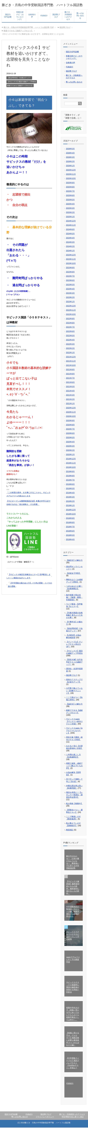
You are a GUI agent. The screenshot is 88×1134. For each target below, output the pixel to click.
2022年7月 (70, 334)
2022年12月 (71, 312)
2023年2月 (70, 304)
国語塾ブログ (56, 22)
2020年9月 (70, 427)
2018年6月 (70, 537)
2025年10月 (71, 185)
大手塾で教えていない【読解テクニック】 (74, 697)
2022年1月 (70, 359)
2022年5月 (70, 342)
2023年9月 (70, 274)
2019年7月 (70, 486)
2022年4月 (70, 346)
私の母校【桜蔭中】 (74, 810)
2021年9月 (70, 376)
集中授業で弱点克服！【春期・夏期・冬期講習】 (74, 603)
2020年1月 (70, 461)
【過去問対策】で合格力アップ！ (19, 84)
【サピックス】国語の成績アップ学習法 (21, 88)
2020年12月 (71, 414)
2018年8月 (70, 529)
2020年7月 (70, 435)
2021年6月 (70, 389)
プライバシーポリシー (45, 1123)
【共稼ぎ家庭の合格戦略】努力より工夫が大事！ (74, 621)
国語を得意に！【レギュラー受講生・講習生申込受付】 (74, 801)
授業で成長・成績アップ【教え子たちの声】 (74, 772)
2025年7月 (70, 198)
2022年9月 (70, 325)
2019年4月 (70, 499)
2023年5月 (70, 291)
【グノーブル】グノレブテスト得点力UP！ (74, 650)
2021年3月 (70, 401)
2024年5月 (70, 240)
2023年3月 (70, 300)
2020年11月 (71, 418)
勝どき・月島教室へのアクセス (68, 22)
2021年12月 (71, 363)
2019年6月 (70, 491)
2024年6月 (70, 236)
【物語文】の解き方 (74, 567)
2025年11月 (71, 181)
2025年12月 (71, 176)
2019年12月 (71, 465)
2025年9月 (70, 189)
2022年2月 (70, 355)
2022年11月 (71, 317)
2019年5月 (70, 495)
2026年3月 (70, 164)
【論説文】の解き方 (74, 710)
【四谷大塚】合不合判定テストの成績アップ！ (74, 668)
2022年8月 (70, 329)
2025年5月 (70, 206)
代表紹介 (44, 22)
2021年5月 (70, 393)
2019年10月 (71, 474)
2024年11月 (71, 232)
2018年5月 (70, 542)
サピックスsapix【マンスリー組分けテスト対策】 (74, 728)
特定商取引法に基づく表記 (73, 1123)
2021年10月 (71, 372)
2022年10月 (71, 321)
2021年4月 (70, 397)
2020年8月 (70, 431)
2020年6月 (70, 440)
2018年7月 (70, 533)
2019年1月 (70, 512)
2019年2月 (70, 508)
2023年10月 (71, 270)
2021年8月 (70, 380)
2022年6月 (70, 338)
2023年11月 (71, 266)
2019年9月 (70, 478)
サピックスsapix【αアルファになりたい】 (74, 737)
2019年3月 (70, 503)
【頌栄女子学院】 (73, 580)
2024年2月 (70, 253)
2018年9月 (70, 525)
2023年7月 (70, 283)
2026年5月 (70, 155)
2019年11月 (71, 469)
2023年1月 (70, 308)
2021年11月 (71, 368)
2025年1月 (70, 223)
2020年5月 (70, 444)
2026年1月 (70, 172)
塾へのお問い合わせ (80, 22)
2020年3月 (70, 452)
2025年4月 (70, 210)
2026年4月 (70, 159)
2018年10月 (71, 520)
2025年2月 (70, 219)
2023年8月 (70, 278)
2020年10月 (71, 423)
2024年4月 (70, 244)
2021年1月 (70, 410)
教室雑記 (69, 836)
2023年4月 (70, 295)
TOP (29, 34)
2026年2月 (70, 168)
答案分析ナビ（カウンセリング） (20, 22)
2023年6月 (70, 287)
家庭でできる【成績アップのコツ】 (20, 92)
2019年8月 (70, 482)
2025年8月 (70, 193)
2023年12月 (71, 261)
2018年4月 (70, 546)
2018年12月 (71, 516)
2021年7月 (70, 385)
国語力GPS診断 (8, 22)
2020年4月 (70, 448)
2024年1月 (70, 257)
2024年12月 (71, 227)
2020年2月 (70, 457)
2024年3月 (70, 249)
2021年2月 (70, 406)
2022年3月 (70, 351)
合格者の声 (32, 22)
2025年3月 (70, 215)
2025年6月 (70, 202)
